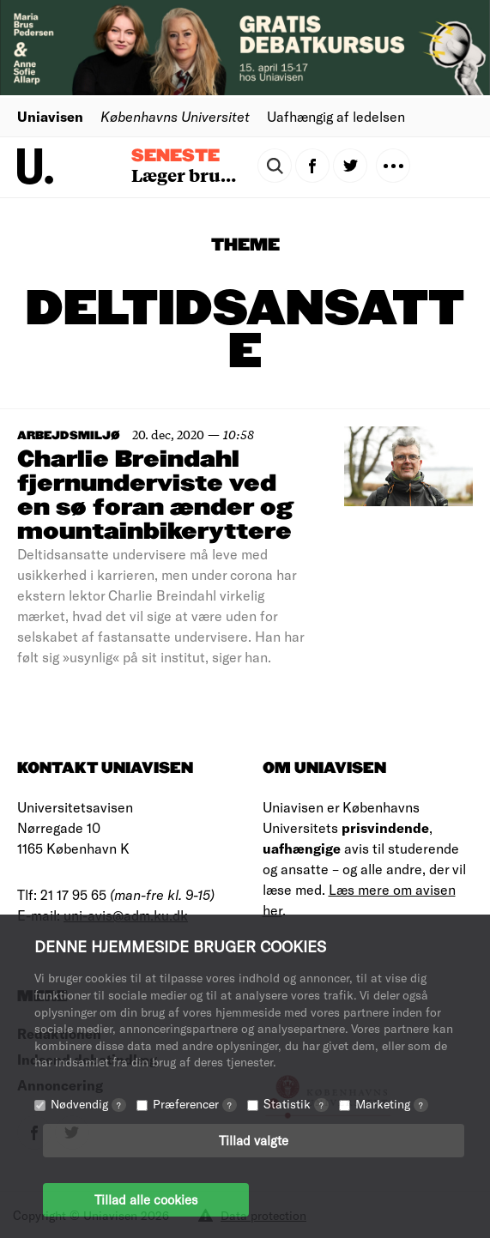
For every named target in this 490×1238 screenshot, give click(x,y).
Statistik (296, 1103)
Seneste (175, 156)
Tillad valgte (253, 1140)
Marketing (391, 1103)
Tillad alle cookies (145, 1199)
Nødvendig (88, 1103)
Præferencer (195, 1103)
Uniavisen (50, 116)
